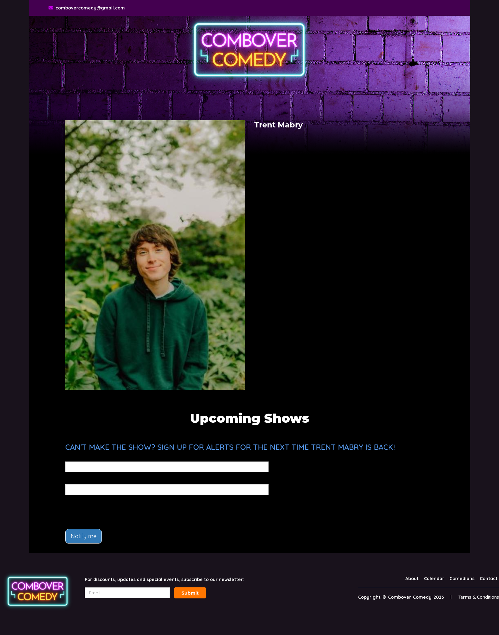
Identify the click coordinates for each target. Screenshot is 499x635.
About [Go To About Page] (412, 578)
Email (71, 457)
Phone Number (81, 480)
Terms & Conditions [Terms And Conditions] (478, 597)
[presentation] (113, 512)
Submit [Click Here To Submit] (190, 593)
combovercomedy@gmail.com (90, 8)
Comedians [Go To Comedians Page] (462, 578)
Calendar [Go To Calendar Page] (434, 578)
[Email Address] (127, 592)
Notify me (83, 536)
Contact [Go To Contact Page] (488, 578)
